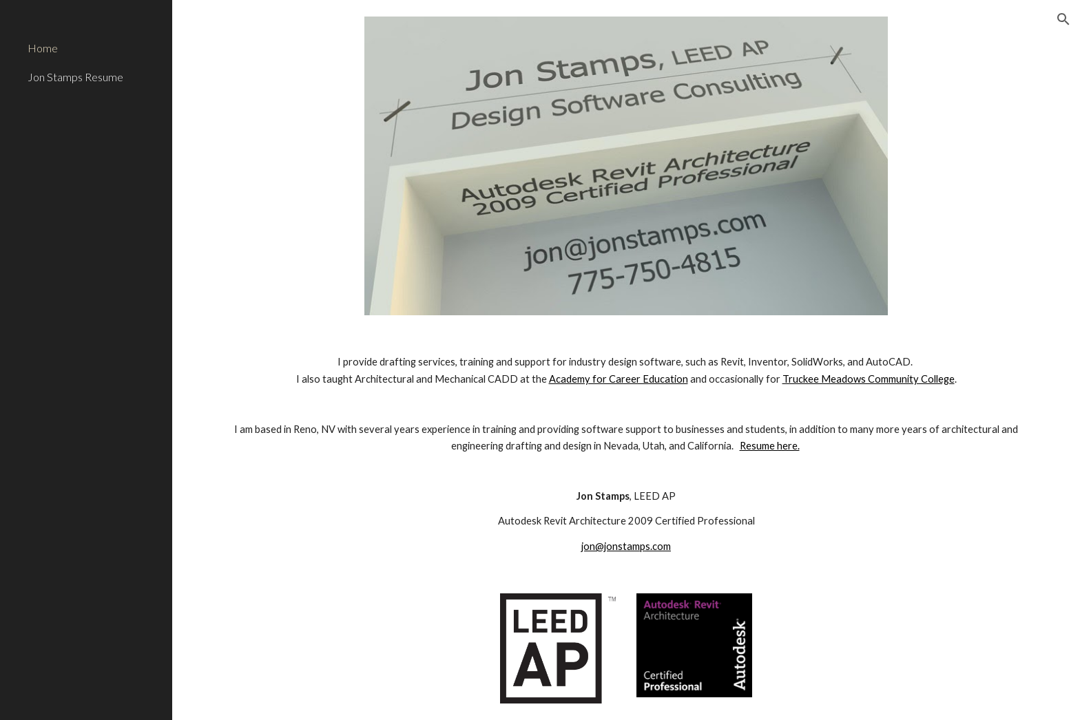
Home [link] (43, 47)
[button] (1063, 19)
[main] (626, 454)
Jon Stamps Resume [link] (75, 76)
